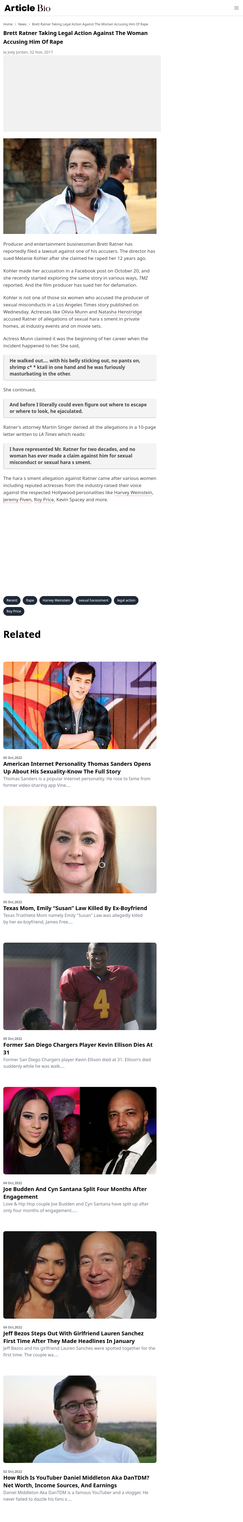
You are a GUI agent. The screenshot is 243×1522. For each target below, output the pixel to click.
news (22, 24)
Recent (12, 600)
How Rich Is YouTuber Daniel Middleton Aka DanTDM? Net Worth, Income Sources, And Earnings (76, 1481)
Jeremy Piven (17, 499)
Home (8, 24)
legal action (126, 600)
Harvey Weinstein (133, 492)
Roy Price (44, 499)
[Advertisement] (82, 93)
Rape (30, 600)
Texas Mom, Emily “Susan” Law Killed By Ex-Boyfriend (75, 908)
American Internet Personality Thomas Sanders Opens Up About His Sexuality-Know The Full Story (77, 767)
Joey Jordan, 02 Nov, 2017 (28, 52)
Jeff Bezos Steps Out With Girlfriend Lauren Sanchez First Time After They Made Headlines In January (73, 1337)
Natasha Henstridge (120, 312)
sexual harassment (93, 600)
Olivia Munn (74, 312)
